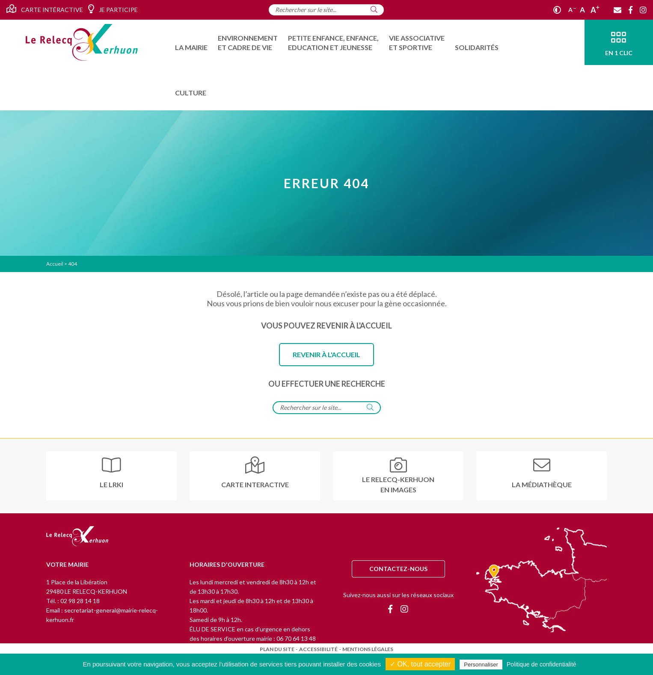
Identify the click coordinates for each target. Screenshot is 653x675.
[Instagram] (643, 9)
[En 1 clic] (619, 42)
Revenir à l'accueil (326, 354)
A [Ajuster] (582, 9)
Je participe (113, 9)
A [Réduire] (572, 9)
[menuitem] (191, 42)
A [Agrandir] (595, 10)
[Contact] (617, 9)
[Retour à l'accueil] (77, 537)
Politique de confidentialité (541, 664)
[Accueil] (82, 42)
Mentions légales (367, 649)
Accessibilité (318, 649)
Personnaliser (481, 664)
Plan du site (277, 649)
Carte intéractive (44, 9)
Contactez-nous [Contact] (398, 568)
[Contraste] (557, 9)
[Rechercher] (374, 9)
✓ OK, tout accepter (420, 664)
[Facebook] (630, 9)
